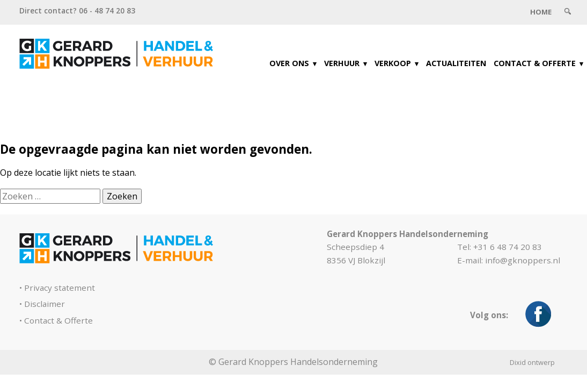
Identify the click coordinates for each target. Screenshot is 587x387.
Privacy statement (59, 287)
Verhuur (341, 63)
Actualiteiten (456, 63)
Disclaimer (44, 303)
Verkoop (393, 63)
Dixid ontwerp (532, 362)
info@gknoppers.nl (522, 260)
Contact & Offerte (535, 63)
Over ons (289, 63)
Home (541, 12)
